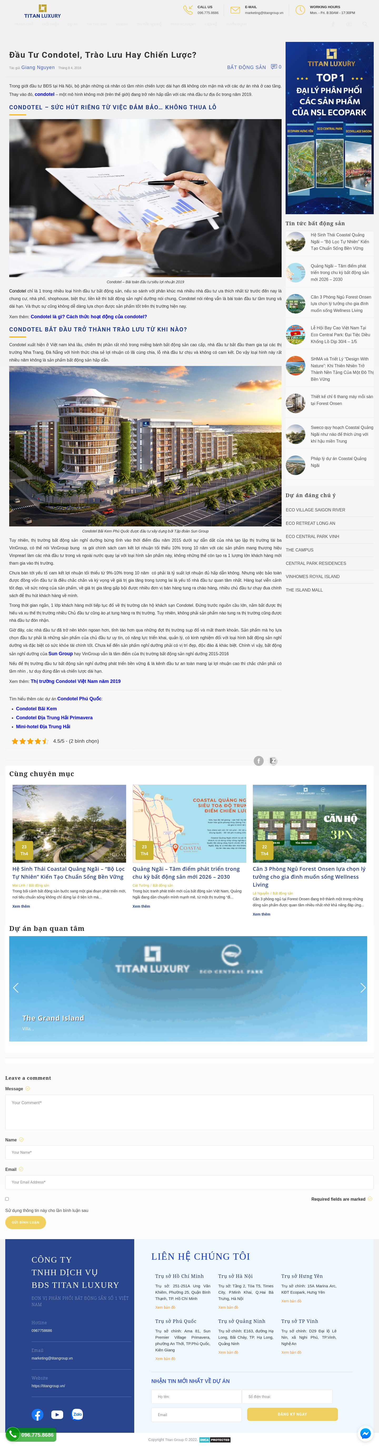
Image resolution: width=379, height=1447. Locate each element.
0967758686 (42, 1330)
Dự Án (73, 29)
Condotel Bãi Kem (36, 708)
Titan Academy (183, 29)
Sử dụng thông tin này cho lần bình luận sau (46, 1210)
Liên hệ (211, 29)
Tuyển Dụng (236, 29)
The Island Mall (304, 590)
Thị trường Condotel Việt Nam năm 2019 (76, 681)
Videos (122, 29)
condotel (44, 94)
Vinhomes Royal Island (313, 576)
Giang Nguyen (38, 67)
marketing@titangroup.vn (264, 13)
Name (15, 1139)
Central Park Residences (316, 563)
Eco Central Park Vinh (312, 536)
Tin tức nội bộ (149, 29)
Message (18, 1088)
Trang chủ (23, 29)
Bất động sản (246, 67)
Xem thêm (21, 906)
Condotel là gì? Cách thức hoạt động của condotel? (89, 316)
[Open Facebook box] (334, 28)
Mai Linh (18, 885)
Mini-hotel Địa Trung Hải (43, 726)
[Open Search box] (366, 28)
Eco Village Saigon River (315, 510)
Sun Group (60, 653)
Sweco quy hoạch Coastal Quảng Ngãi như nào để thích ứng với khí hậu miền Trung (342, 434)
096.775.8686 (208, 13)
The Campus (299, 550)
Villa (26, 1029)
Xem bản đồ (165, 1307)
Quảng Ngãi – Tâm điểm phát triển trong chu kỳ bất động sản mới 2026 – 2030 (340, 273)
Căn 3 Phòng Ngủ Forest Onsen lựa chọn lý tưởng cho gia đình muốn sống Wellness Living (341, 304)
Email (15, 1169)
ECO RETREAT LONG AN (310, 523)
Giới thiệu (50, 29)
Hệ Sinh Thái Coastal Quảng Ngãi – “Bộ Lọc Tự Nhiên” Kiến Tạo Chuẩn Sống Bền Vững (340, 242)
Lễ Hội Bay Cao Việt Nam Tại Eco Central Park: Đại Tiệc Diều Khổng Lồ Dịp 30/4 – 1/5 (340, 335)
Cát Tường (141, 885)
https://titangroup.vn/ (48, 1386)
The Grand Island (53, 1018)
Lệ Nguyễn (261, 893)
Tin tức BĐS (97, 29)
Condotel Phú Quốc (79, 698)
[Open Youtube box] (350, 28)
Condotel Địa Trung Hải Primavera (54, 717)
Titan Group (174, 1440)
